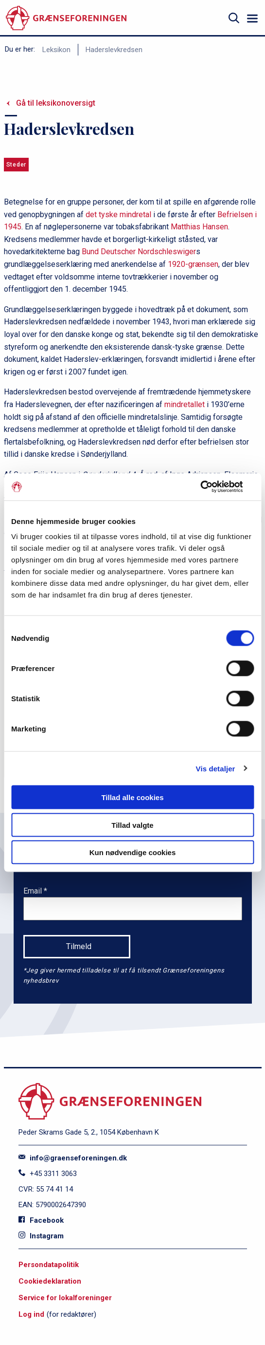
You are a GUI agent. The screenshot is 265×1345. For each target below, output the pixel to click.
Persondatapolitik (48, 1264)
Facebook (41, 1220)
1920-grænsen (193, 264)
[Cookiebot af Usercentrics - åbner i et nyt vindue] (211, 487)
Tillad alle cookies (132, 797)
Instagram (41, 1236)
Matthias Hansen (199, 226)
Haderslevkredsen (114, 49)
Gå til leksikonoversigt (55, 103)
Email (33, 891)
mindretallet (184, 404)
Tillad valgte (132, 825)
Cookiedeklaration (49, 1281)
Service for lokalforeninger (65, 1297)
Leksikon (56, 49)
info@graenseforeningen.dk (72, 1158)
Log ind (31, 1314)
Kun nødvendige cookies (132, 852)
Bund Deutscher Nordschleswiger (139, 251)
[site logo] (66, 18)
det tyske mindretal (118, 214)
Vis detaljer (215, 768)
